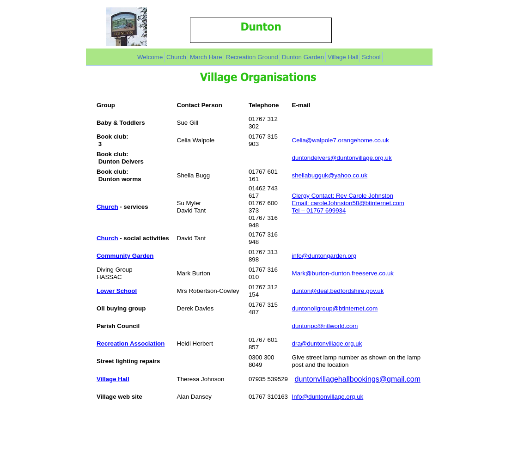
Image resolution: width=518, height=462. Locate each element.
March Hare (206, 57)
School (371, 57)
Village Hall (343, 57)
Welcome (150, 57)
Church (176, 57)
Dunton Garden (303, 57)
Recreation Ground (252, 57)
